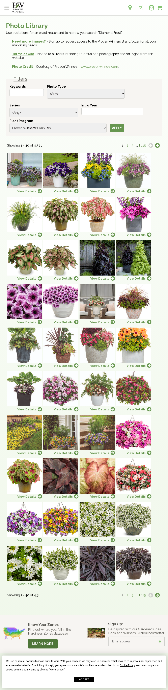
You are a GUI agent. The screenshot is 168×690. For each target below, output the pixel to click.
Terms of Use (23, 54)
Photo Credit (22, 67)
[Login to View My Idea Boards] (140, 5)
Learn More (42, 644)
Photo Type (56, 86)
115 (143, 145)
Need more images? (29, 41)
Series (14, 105)
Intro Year (89, 105)
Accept (84, 679)
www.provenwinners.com (99, 67)
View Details (26, 191)
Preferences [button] (57, 669)
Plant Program (21, 121)
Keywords (17, 86)
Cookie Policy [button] (127, 665)
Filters (20, 79)
